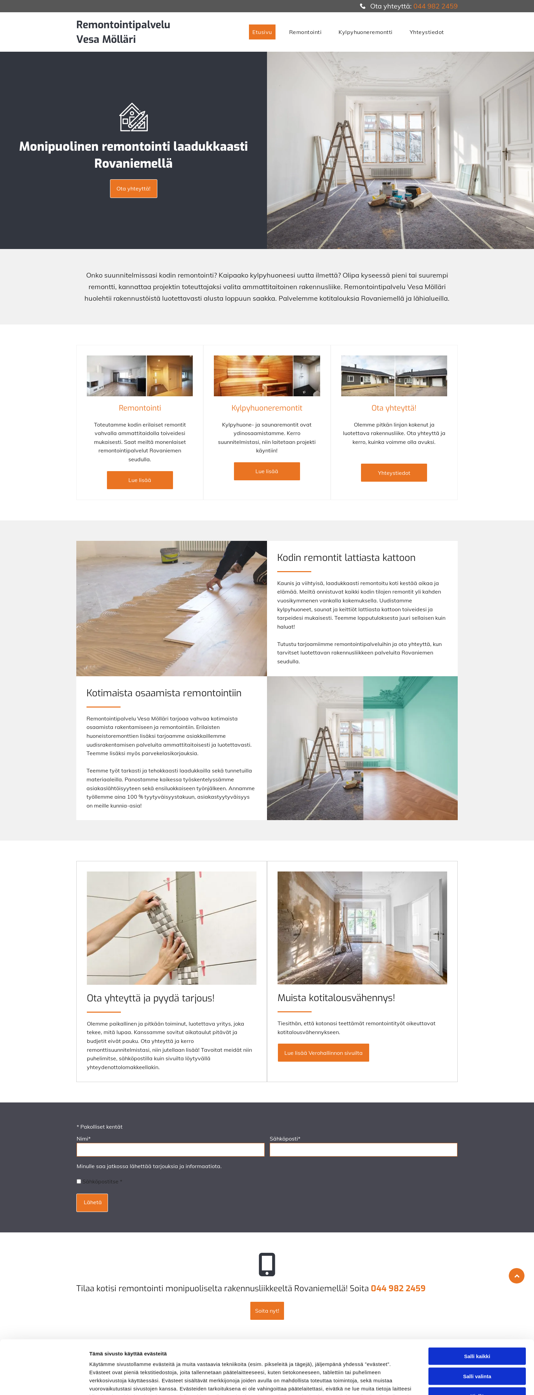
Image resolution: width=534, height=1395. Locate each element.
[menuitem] (257, 31)
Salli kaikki (477, 1311)
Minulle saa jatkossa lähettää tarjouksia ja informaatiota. (149, 1166)
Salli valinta (477, 1331)
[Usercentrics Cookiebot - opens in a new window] (44, 1382)
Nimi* (84, 1138)
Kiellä (477, 1351)
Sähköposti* (285, 1138)
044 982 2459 (435, 6)
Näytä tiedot (364, 1381)
